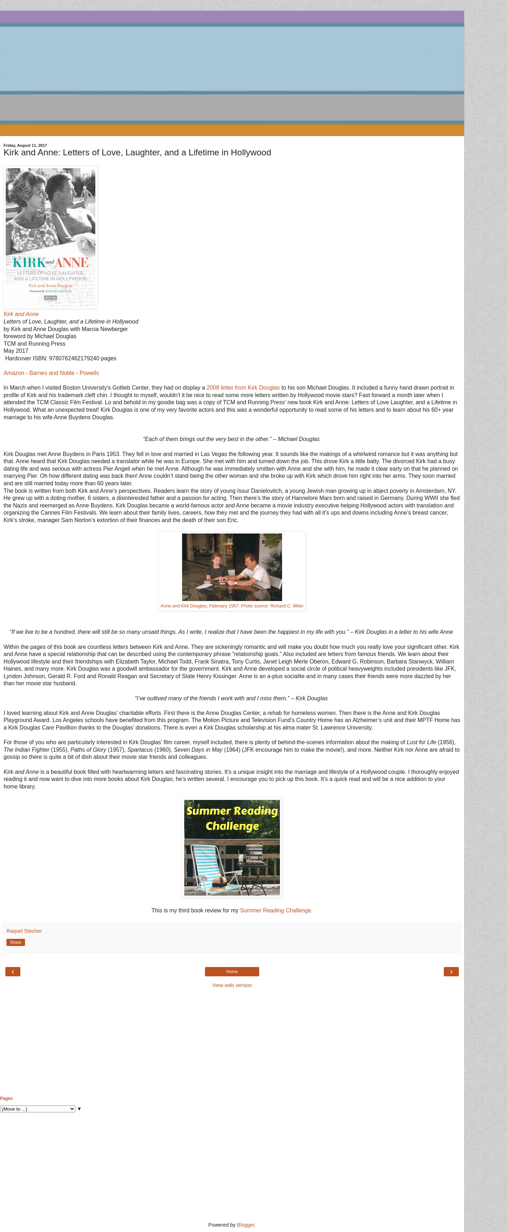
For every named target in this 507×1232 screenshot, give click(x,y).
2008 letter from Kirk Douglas (243, 388)
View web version (232, 985)
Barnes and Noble (52, 373)
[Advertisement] (232, 1042)
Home (232, 971)
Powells (89, 373)
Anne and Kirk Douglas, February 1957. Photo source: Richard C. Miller (232, 606)
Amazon (14, 373)
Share (15, 942)
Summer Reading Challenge (275, 910)
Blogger (246, 1225)
